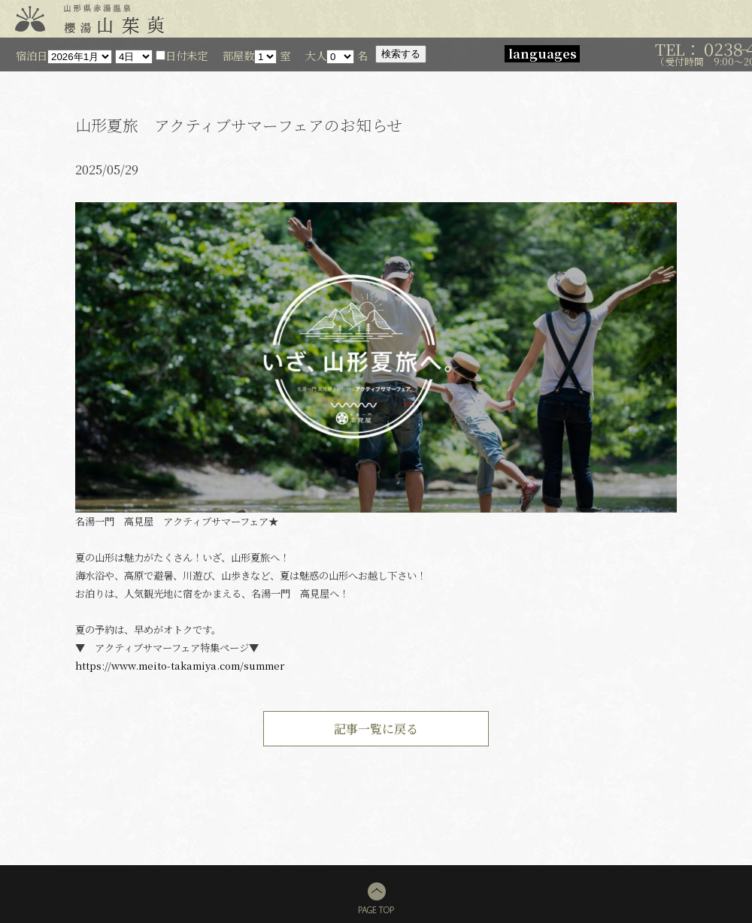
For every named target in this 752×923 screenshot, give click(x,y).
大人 (315, 55)
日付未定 (182, 55)
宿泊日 (31, 55)
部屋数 (238, 55)
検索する (400, 53)
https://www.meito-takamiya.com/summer (179, 665)
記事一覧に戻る (376, 728)
